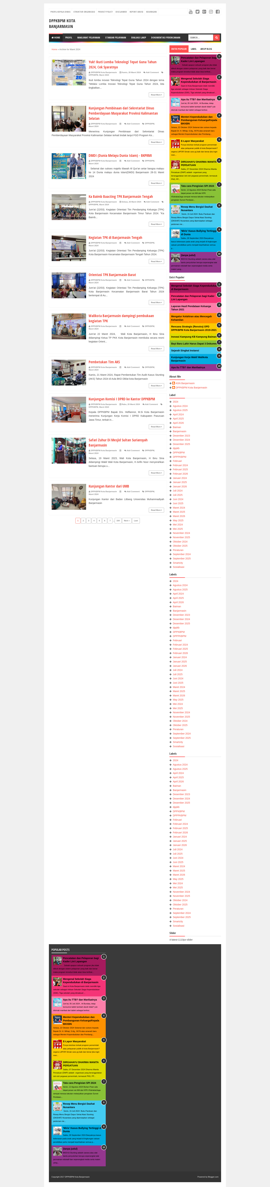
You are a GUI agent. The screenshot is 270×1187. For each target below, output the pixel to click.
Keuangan (151, 11)
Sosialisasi (178, 567)
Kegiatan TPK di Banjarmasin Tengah (116, 237)
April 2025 (178, 418)
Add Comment (152, 72)
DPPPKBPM (179, 456)
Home (55, 37)
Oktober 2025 (180, 545)
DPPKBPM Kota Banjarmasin (62, 23)
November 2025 (181, 537)
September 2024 (182, 554)
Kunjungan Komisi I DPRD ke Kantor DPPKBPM (123, 398)
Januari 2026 (180, 486)
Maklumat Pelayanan (88, 37)
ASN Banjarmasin (185, 383)
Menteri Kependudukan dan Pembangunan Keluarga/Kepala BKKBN (199, 120)
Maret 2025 (179, 511)
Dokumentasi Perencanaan (165, 37)
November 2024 (181, 533)
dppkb (176, 448)
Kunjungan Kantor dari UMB (109, 486)
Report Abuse (136, 11)
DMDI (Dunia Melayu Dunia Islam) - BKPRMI (122, 155)
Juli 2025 (178, 495)
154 (118, 521)
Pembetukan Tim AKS (105, 361)
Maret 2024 (104, 75)
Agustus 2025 (180, 410)
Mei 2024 (178, 524)
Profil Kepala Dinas (60, 11)
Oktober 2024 (180, 541)
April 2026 (178, 423)
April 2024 (178, 414)
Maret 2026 (179, 516)
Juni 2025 (178, 503)
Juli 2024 (178, 490)
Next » (127, 521)
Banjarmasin (179, 431)
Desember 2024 (181, 439)
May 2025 (178, 520)
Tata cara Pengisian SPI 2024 (197, 186)
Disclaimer (121, 11)
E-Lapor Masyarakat (192, 141)
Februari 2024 (180, 465)
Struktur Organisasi (84, 11)
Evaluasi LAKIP (138, 37)
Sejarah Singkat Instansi (185, 350)
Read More (156, 95)
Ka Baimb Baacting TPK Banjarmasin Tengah (122, 196)
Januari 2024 (180, 478)
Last (136, 521)
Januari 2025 (180, 482)
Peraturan (178, 550)
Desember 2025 (181, 444)
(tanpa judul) (188, 255)
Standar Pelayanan (115, 37)
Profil (68, 37)
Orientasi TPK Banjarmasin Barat (113, 274)
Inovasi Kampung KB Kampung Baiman (194, 336)
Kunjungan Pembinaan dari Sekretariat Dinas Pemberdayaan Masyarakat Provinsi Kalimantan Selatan (125, 113)
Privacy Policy (105, 11)
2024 (175, 401)
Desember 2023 (181, 435)
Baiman (177, 427)
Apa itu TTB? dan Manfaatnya (198, 99)
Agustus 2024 (180, 406)
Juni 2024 (178, 499)
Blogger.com (213, 1177)
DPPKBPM (93, 75)
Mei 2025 (178, 528)
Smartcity (178, 562)
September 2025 (182, 558)
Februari (177, 461)
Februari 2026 (180, 473)
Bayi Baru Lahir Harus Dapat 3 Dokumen (194, 343)
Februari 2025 (180, 469)
